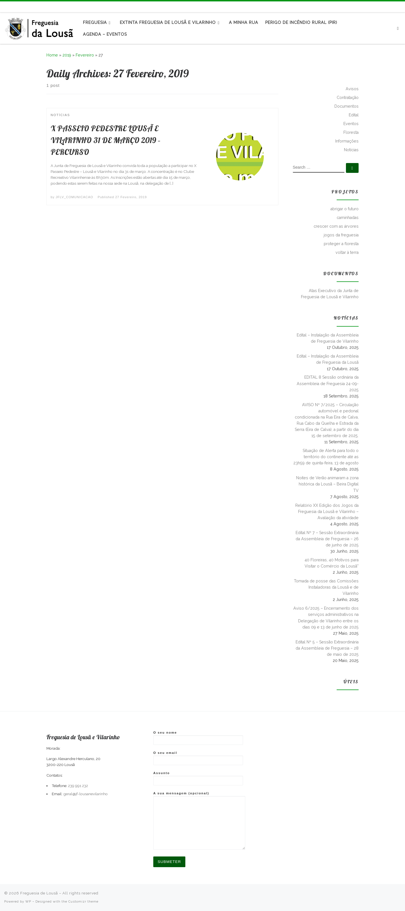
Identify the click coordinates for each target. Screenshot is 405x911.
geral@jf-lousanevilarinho (85, 794)
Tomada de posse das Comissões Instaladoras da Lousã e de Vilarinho (326, 587)
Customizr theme (83, 901)
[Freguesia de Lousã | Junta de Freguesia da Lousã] (39, 27)
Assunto (198, 778)
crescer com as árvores (336, 226)
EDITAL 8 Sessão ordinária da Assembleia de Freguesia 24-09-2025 (328, 383)
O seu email (198, 758)
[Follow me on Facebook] (393, 7)
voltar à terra (347, 252)
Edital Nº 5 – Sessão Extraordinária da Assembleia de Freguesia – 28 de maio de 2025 (327, 648)
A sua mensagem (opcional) (199, 821)
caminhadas (348, 217)
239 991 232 (78, 785)
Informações (347, 141)
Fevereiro (85, 55)
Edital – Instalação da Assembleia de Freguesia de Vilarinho (328, 338)
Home (52, 55)
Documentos (346, 106)
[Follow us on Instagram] (400, 7)
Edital (354, 115)
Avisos (352, 89)
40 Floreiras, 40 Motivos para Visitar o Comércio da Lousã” (332, 563)
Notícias (351, 150)
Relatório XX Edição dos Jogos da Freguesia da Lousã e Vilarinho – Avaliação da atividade (327, 511)
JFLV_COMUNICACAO (74, 197)
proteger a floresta (341, 243)
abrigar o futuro (344, 209)
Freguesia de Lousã (39, 893)
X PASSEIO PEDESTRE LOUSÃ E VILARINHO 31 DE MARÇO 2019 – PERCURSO (106, 140)
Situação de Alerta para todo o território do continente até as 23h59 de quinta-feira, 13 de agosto (326, 456)
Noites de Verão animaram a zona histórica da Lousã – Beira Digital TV (327, 484)
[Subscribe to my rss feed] (387, 7)
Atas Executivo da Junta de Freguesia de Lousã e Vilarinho (330, 293)
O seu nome (198, 738)
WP (28, 901)
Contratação (348, 97)
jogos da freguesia (341, 235)
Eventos (351, 123)
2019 (66, 55)
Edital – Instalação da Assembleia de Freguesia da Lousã (328, 359)
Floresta (351, 132)
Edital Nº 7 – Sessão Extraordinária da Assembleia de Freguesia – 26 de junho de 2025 (327, 538)
